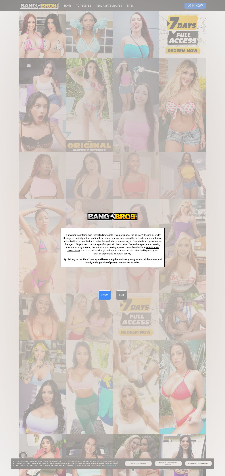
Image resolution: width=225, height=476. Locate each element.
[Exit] (121, 295)
